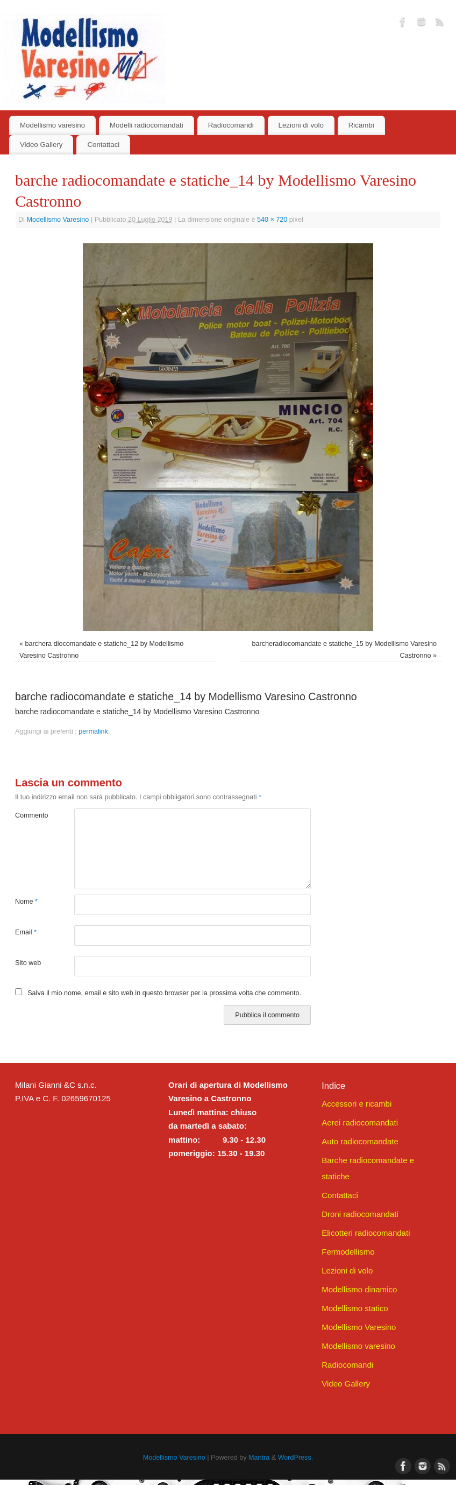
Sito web (28, 963)
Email (26, 932)
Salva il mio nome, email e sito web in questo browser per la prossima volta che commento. (164, 993)
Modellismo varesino (52, 125)
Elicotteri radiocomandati (366, 1232)
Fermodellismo (348, 1251)
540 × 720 (272, 219)
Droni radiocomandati (360, 1214)
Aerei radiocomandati (360, 1122)
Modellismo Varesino (57, 219)
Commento (30, 815)
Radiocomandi (231, 125)
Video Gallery (41, 144)
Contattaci (103, 144)
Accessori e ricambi (356, 1103)
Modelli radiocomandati (146, 125)
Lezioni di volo (301, 125)
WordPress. (296, 1457)
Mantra (258, 1457)
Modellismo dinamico (359, 1289)
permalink (93, 731)
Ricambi (361, 125)
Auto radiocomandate (360, 1141)
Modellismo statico (355, 1308)
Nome (26, 901)
